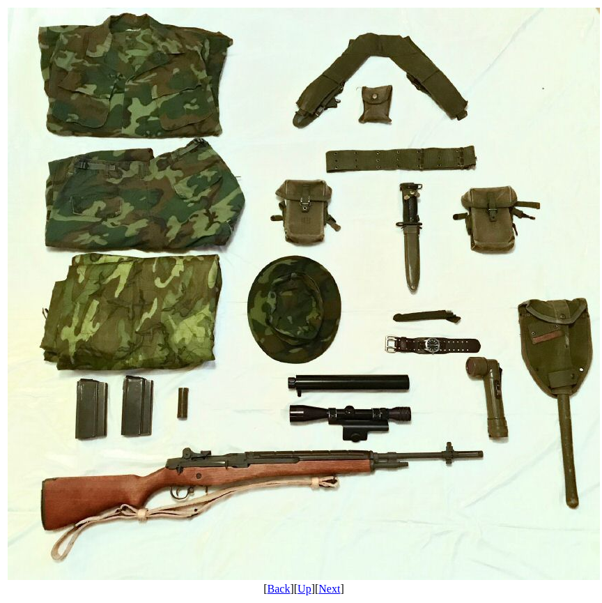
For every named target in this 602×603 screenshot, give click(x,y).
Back (279, 589)
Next (329, 589)
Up (304, 589)
